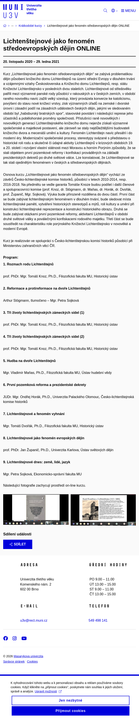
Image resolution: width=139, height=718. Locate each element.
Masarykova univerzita (28, 656)
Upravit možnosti (48, 694)
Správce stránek (14, 661)
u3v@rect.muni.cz (33, 620)
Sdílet (18, 544)
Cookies (32, 661)
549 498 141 (98, 620)
